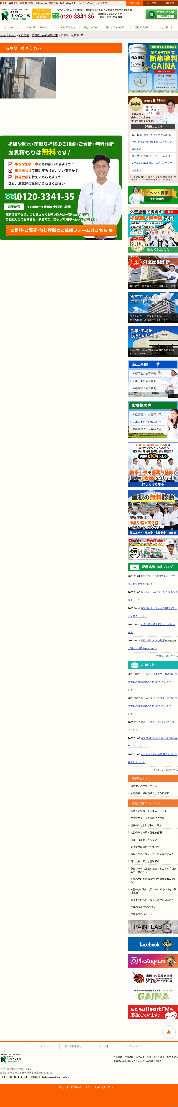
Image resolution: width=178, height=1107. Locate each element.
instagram (153, 961)
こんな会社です (165, 27)
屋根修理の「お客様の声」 (148, 429)
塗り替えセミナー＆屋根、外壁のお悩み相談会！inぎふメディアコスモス (152, 141)
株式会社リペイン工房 (16, 1058)
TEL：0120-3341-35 (14, 1077)
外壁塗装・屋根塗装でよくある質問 (150, 793)
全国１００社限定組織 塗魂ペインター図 (153, 978)
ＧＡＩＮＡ (153, 995)
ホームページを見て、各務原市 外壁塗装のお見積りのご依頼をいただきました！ (152, 682)
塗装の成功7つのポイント (144, 907)
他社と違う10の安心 (116, 27)
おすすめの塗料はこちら (144, 786)
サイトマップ (133, 1046)
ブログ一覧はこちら (167, 656)
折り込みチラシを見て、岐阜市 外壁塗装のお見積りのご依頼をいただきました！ (152, 706)
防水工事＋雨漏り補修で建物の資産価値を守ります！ (153, 464)
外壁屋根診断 (141, 27)
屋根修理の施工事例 (144, 388)
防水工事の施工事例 (144, 380)
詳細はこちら (153, 126)
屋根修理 (169, 3)
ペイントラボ (153, 927)
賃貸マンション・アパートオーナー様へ (153, 307)
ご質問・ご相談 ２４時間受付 (161, 14)
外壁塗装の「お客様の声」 (148, 414)
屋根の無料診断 (153, 512)
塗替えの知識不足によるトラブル (149, 810)
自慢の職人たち (67, 27)
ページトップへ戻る (169, 1032)
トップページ (11, 27)
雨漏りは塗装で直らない (144, 839)
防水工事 (151, 3)
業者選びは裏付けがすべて (145, 847)
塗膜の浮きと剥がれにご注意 (146, 825)
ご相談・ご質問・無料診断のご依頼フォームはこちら (61, 230)
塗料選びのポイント (141, 914)
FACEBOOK (153, 944)
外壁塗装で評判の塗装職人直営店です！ (153, 230)
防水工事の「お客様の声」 (148, 421)
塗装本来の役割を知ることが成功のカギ (152, 899)
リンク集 (104, 1046)
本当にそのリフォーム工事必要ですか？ (152, 854)
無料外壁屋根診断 (153, 272)
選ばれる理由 (90, 27)
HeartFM (153, 1012)
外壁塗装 (134, 3)
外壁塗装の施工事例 (144, 373)
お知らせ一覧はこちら (166, 770)
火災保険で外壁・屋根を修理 (146, 832)
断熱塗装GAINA (153, 68)
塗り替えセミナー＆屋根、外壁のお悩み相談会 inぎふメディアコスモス (152, 163)
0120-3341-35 (42, 196)
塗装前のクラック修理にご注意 (147, 818)
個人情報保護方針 (74, 1046)
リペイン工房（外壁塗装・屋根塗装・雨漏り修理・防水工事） (16, 15)
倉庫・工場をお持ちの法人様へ (153, 341)
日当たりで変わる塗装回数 (145, 861)
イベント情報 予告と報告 (153, 195)
